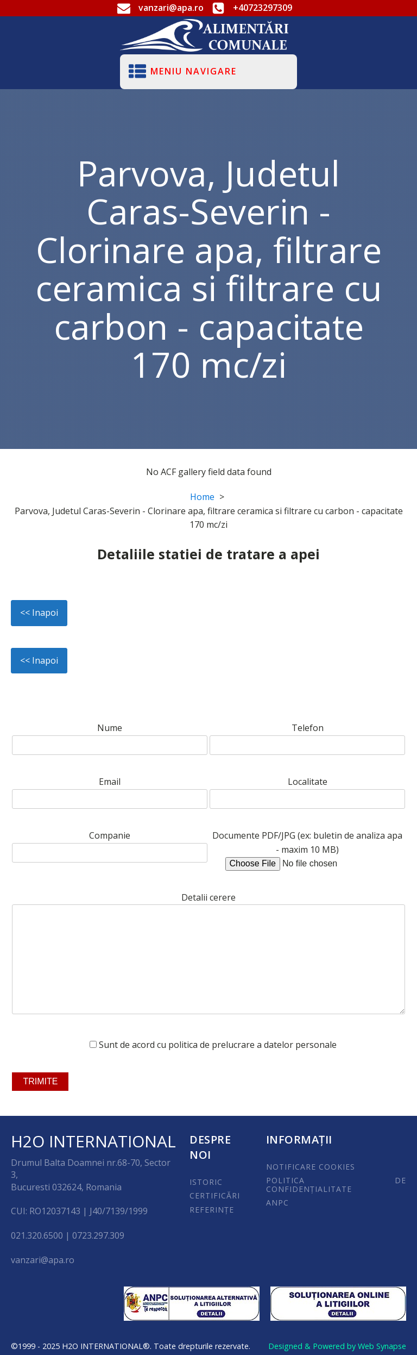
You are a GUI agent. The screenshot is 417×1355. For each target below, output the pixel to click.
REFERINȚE (211, 1210)
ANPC (277, 1202)
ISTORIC (206, 1182)
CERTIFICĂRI (214, 1195)
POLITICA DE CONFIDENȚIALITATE (336, 1184)
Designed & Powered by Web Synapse (337, 1346)
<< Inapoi (39, 613)
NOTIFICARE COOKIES (310, 1167)
